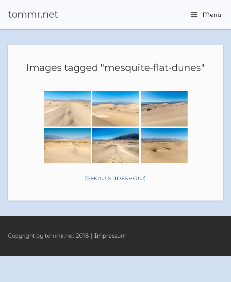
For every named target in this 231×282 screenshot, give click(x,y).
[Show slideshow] (115, 178)
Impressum (110, 235)
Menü (206, 14)
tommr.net (33, 14)
